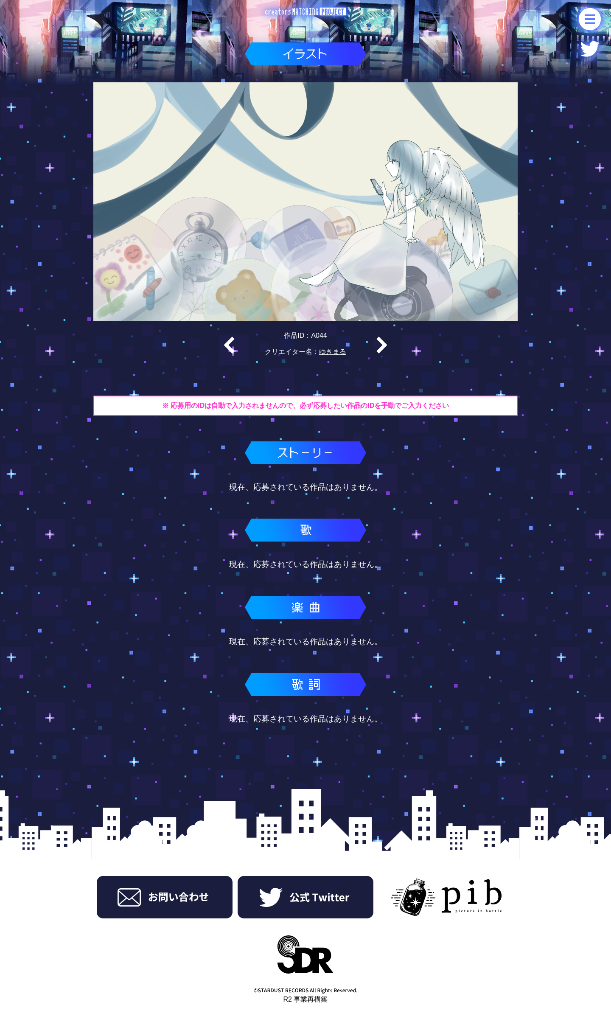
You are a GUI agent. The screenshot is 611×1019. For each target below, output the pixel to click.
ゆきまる (332, 351)
